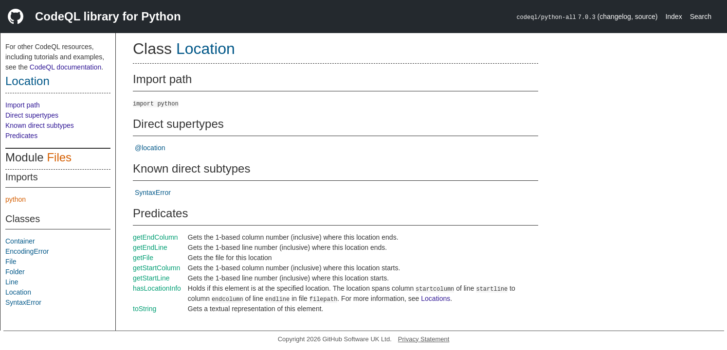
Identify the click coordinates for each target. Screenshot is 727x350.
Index (673, 16)
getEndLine (150, 247)
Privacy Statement (424, 339)
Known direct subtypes (39, 125)
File (11, 261)
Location (27, 81)
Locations (435, 298)
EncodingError (27, 251)
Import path (22, 105)
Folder (15, 272)
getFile (143, 258)
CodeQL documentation (65, 67)
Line (11, 282)
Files (59, 157)
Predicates (21, 136)
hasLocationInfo (157, 288)
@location (150, 148)
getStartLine (151, 278)
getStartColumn (156, 268)
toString (144, 309)
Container (20, 241)
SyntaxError (23, 302)
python (15, 199)
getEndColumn (155, 237)
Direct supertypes (31, 115)
